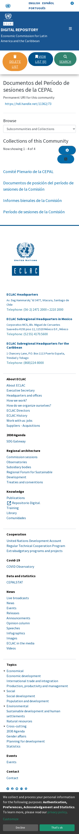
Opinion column (18, 623)
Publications (16, 498)
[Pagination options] (67, 150)
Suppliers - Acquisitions (23, 425)
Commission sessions (22, 457)
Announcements (18, 618)
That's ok (57, 827)
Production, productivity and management (37, 686)
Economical (15, 671)
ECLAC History (17, 415)
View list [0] (40, 59)
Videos (11, 648)
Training (13, 508)
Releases (13, 613)
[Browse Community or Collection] (39, 129)
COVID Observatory (20, 566)
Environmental (17, 706)
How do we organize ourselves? (29, 405)
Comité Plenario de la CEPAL (28, 171)
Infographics (16, 633)
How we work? (17, 400)
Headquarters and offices (24, 395)
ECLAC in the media (20, 643)
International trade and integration (32, 681)
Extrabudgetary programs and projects (35, 551)
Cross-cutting (17, 726)
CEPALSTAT (15, 582)
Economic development (24, 676)
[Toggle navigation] (70, 28)
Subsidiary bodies (19, 467)
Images (12, 638)
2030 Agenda (16, 731)
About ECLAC (16, 385)
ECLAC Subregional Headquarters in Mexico (39, 319)
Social (11, 691)
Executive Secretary (21, 390)
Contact (12, 778)
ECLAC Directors (18, 410)
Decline (20, 827)
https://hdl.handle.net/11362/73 (28, 104)
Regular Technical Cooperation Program (36, 546)
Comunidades (16, 518)
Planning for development (26, 741)
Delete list (15, 62)
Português (37, 8)
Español (48, 3)
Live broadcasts (18, 598)
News (10, 603)
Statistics (13, 746)
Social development (21, 696)
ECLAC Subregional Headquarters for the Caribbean (38, 345)
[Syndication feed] (65, 159)
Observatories (17, 462)
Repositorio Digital (26, 503)
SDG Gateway (16, 441)
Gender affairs (16, 736)
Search (65, 59)
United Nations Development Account (34, 541)
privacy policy (57, 812)
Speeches (13, 628)
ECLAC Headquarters (22, 294)
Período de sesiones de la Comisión (34, 211)
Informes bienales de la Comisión (32, 200)
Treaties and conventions (25, 482)
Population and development (28, 701)
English (34, 3)
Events (11, 608)
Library (12, 513)
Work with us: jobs (19, 420)
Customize (11, 819)
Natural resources (19, 721)
